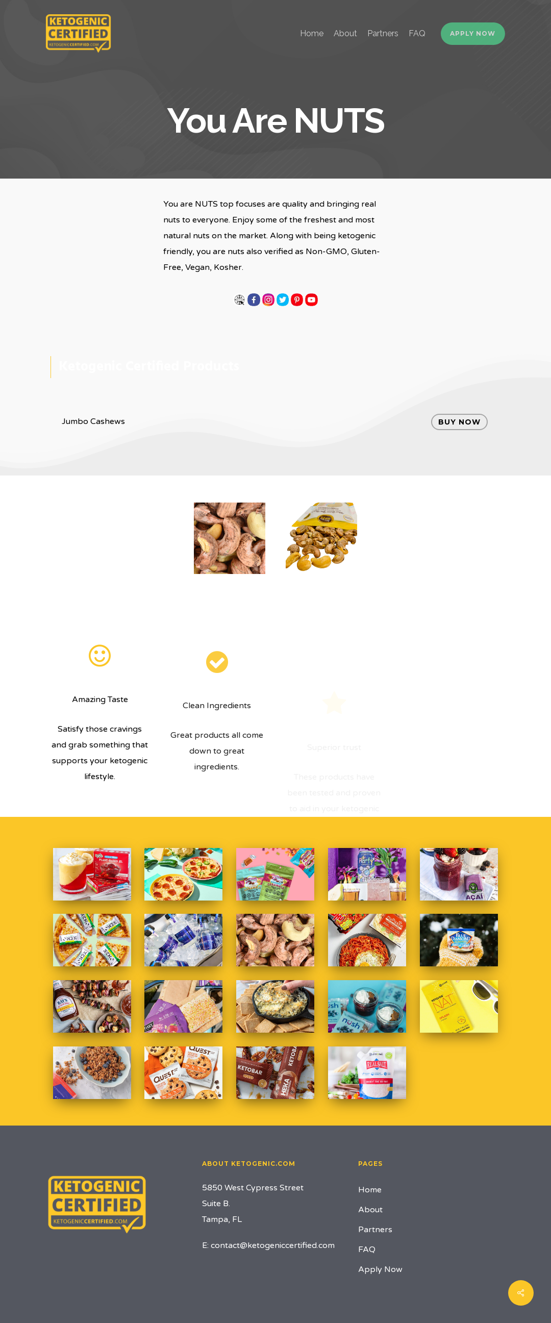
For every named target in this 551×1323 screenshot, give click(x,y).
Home (370, 1190)
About (370, 1210)
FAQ (366, 1249)
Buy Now (459, 422)
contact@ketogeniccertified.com (273, 1245)
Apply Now (380, 1269)
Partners (375, 1230)
